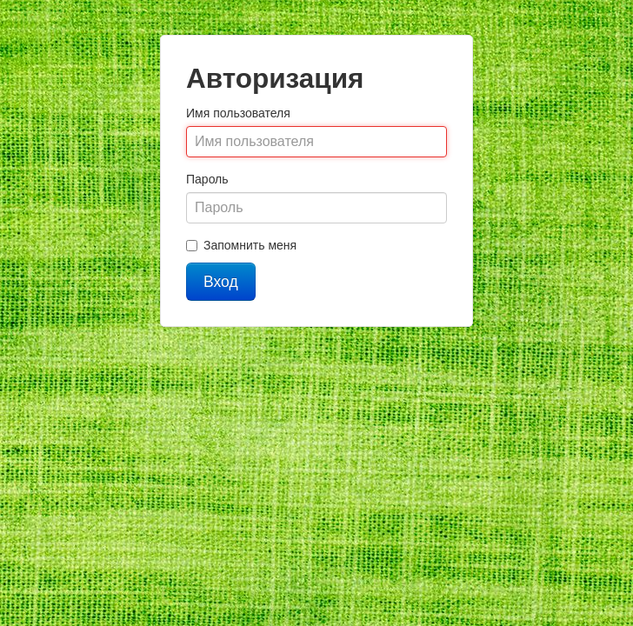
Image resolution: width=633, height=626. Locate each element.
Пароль (207, 179)
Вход (220, 281)
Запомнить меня (241, 245)
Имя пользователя (238, 113)
